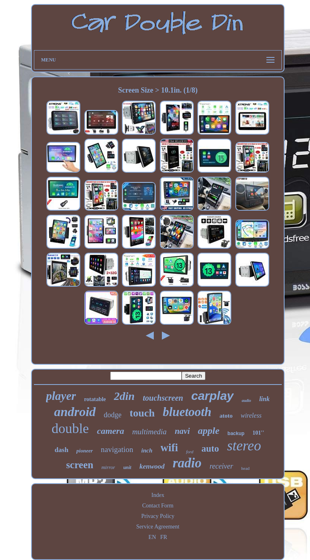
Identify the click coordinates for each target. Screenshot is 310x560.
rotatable (95, 399)
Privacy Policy (157, 516)
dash (61, 450)
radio (187, 463)
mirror (108, 467)
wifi (169, 448)
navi (182, 431)
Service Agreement (158, 527)
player (61, 395)
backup (236, 433)
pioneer (84, 451)
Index (157, 495)
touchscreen (163, 397)
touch (142, 413)
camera (110, 431)
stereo (244, 446)
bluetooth (187, 412)
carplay (212, 395)
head (245, 468)
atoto (226, 415)
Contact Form (157, 506)
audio (246, 400)
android (75, 411)
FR (163, 537)
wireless (251, 415)
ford (189, 451)
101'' (258, 433)
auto (210, 449)
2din (124, 396)
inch (147, 450)
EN (152, 537)
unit (127, 467)
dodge (112, 415)
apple (208, 430)
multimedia (149, 431)
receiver (221, 466)
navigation (117, 449)
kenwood (151, 466)
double (70, 428)
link (264, 398)
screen (80, 464)
